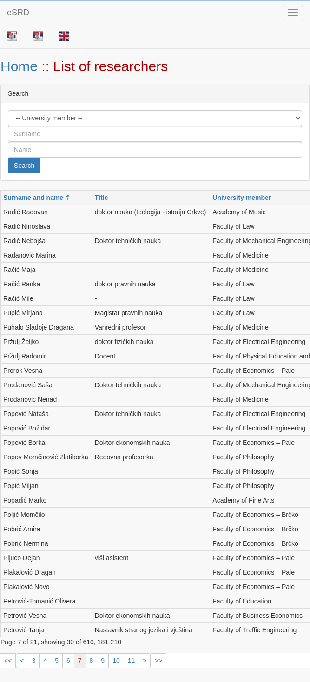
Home (19, 66)
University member (241, 197)
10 (116, 660)
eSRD (18, 12)
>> (158, 660)
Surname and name (33, 197)
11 (131, 660)
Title (101, 197)
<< (8, 660)
